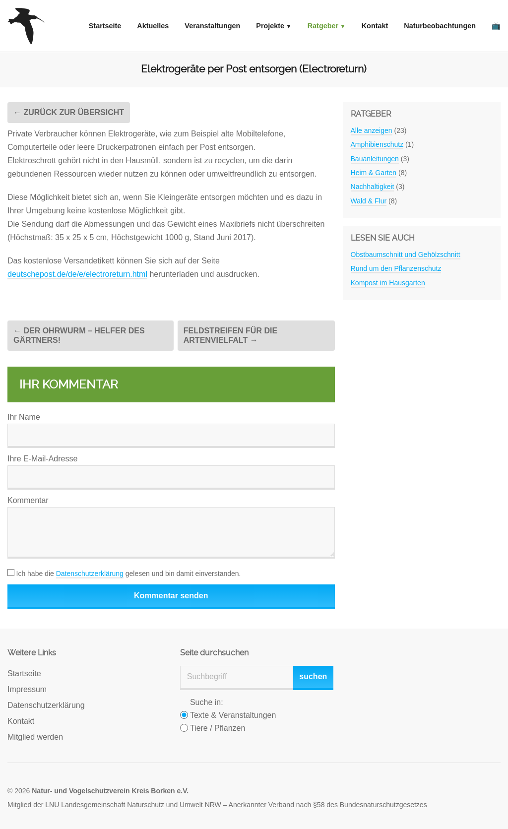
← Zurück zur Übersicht (68, 112)
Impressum (27, 689)
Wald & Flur (369, 201)
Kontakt (375, 26)
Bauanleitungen (375, 159)
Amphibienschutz (377, 144)
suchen (313, 676)
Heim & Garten (374, 173)
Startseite (105, 26)
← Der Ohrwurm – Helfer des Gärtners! (79, 335)
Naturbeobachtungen (440, 26)
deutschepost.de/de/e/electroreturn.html (77, 274)
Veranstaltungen (212, 26)
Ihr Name (23, 417)
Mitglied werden (35, 737)
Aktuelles (153, 26)
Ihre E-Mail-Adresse (42, 458)
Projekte (270, 26)
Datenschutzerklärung (90, 573)
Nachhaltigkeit (372, 187)
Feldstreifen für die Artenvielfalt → (230, 335)
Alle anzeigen (371, 130)
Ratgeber (323, 26)
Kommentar (28, 500)
